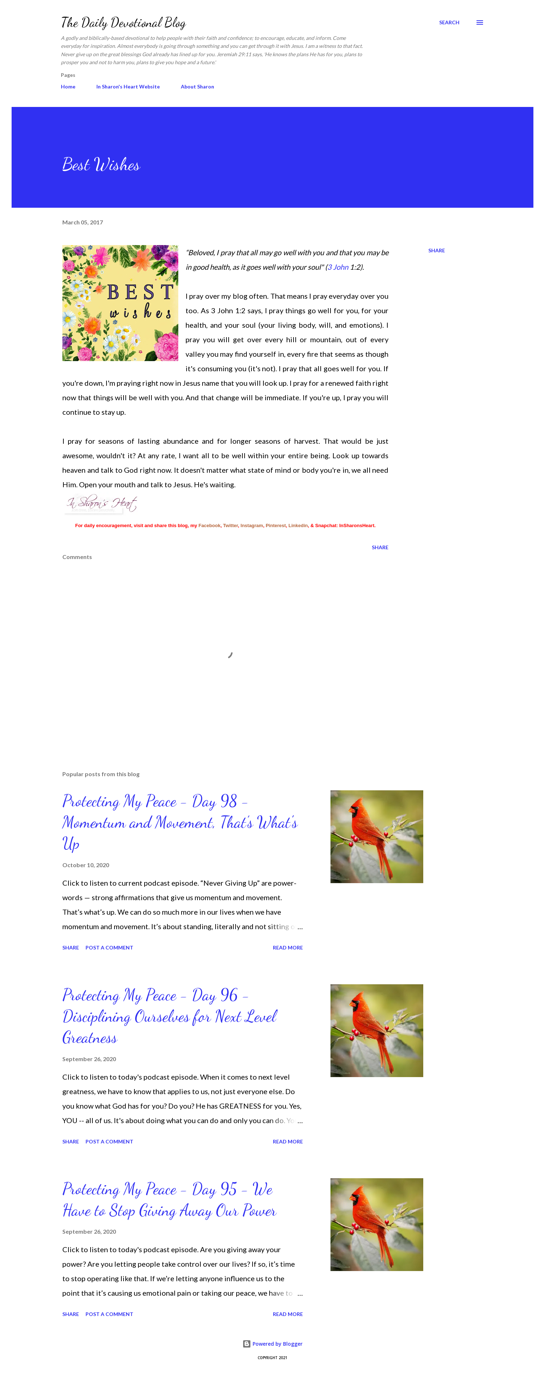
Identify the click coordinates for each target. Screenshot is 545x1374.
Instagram (252, 525)
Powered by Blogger (272, 1343)
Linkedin (298, 525)
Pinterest (276, 525)
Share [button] (436, 250)
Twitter (230, 525)
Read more (288, 947)
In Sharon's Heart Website (128, 86)
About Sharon (197, 86)
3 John (337, 266)
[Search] (449, 22)
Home (68, 86)
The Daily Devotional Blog (123, 22)
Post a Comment (109, 947)
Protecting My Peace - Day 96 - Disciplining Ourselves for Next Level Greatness (169, 1016)
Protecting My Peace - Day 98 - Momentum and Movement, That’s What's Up (180, 822)
